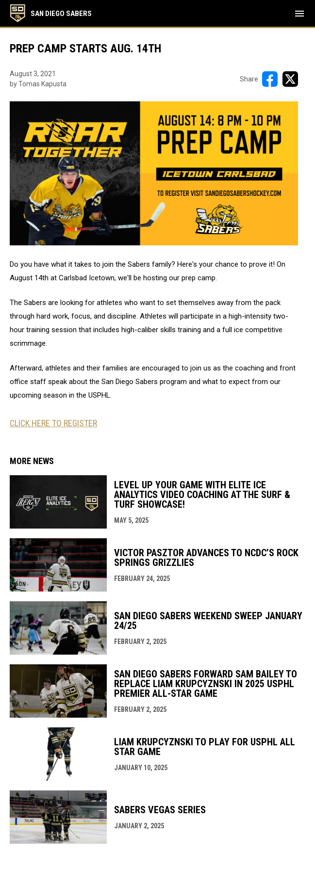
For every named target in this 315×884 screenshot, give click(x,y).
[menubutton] (299, 13)
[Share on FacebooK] (270, 79)
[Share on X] (290, 79)
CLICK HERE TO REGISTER (53, 423)
